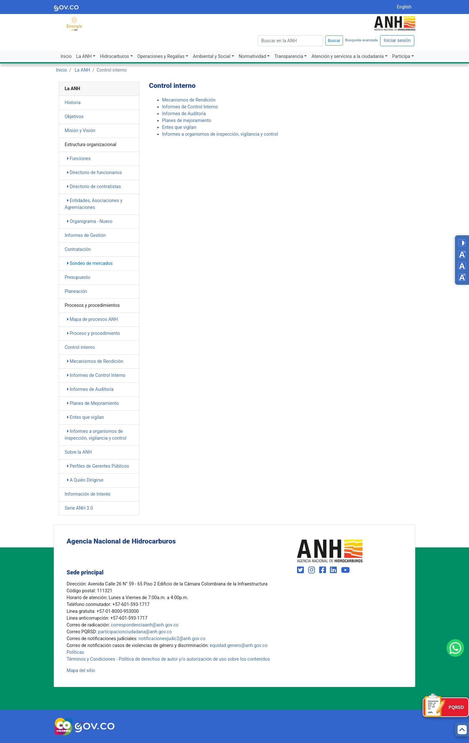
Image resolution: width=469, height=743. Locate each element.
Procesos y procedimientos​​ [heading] (92, 305)
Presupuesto (77, 277)
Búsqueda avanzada (361, 40)
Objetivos (74, 116)
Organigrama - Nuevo (90, 221)
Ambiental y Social (211, 56)
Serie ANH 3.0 (79, 508)
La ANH (84, 56)
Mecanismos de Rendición (95, 361)
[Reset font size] (462, 265)
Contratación (78, 249)
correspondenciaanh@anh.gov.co (144, 624)
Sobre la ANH (78, 452)
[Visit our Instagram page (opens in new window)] (312, 570)
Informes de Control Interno (96, 375)
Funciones (79, 158)
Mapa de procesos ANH (92, 319)
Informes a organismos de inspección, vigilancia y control (220, 134)
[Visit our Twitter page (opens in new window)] (301, 570)
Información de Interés (88, 494)
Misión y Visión (80, 130)
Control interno (80, 347)
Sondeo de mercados (90, 263)
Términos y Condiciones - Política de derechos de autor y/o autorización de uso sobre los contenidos (168, 659)
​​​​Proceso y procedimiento (93, 333)
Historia (73, 102)
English (404, 6)
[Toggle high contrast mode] (462, 243)
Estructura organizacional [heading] (91, 144)
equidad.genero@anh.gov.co (238, 645)
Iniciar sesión (397, 40)
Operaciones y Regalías (161, 56)
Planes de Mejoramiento (93, 403)
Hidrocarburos (114, 56)
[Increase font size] (462, 277)
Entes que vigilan (85, 417)
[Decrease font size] (462, 254)
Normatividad (252, 56)
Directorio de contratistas (94, 186)
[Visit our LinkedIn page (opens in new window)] (334, 570)
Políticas (75, 652)
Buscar (334, 40)
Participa (401, 56)
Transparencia (288, 56)
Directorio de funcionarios (94, 172)
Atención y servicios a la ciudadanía (347, 56)
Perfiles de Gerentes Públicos (98, 466)
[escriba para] (290, 40)
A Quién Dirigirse (85, 480)
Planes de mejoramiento (186, 120)
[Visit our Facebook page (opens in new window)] (323, 570)
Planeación (76, 291)
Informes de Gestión (85, 235)
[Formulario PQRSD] (446, 707)
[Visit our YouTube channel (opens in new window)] (345, 570)
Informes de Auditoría (90, 389)
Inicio (66, 56)
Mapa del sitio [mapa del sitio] (81, 670)
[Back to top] (462, 729)
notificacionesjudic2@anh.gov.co (171, 638)
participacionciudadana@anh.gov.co (135, 631)
